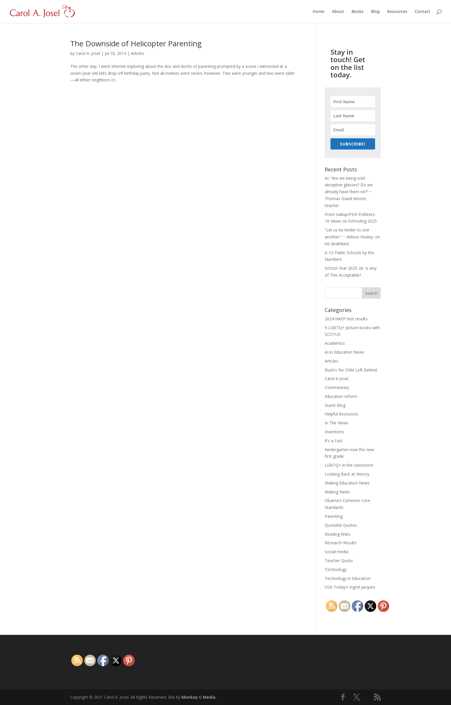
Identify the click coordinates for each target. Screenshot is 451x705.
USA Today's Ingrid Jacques (350, 587)
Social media (336, 551)
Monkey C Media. (199, 697)
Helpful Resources (341, 414)
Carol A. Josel (88, 53)
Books (357, 11)
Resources (397, 11)
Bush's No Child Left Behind (351, 370)
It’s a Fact (334, 440)
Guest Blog (335, 405)
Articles (137, 53)
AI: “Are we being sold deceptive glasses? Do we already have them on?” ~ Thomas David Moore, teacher (349, 191)
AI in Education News (344, 352)
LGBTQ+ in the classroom (349, 465)
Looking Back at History (347, 474)
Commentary (337, 387)
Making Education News (347, 483)
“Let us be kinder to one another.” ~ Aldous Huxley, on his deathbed (352, 236)
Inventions (334, 431)
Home (318, 11)
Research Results (341, 542)
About (338, 11)
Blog (375, 11)
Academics (335, 343)
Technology (336, 569)
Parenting (334, 516)
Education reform (341, 396)
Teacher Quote (339, 560)
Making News (337, 492)
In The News (336, 423)
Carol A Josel (336, 378)
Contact (422, 11)
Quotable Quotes (341, 525)
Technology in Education (347, 578)
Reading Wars (337, 534)
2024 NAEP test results (346, 318)
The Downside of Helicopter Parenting (136, 43)
